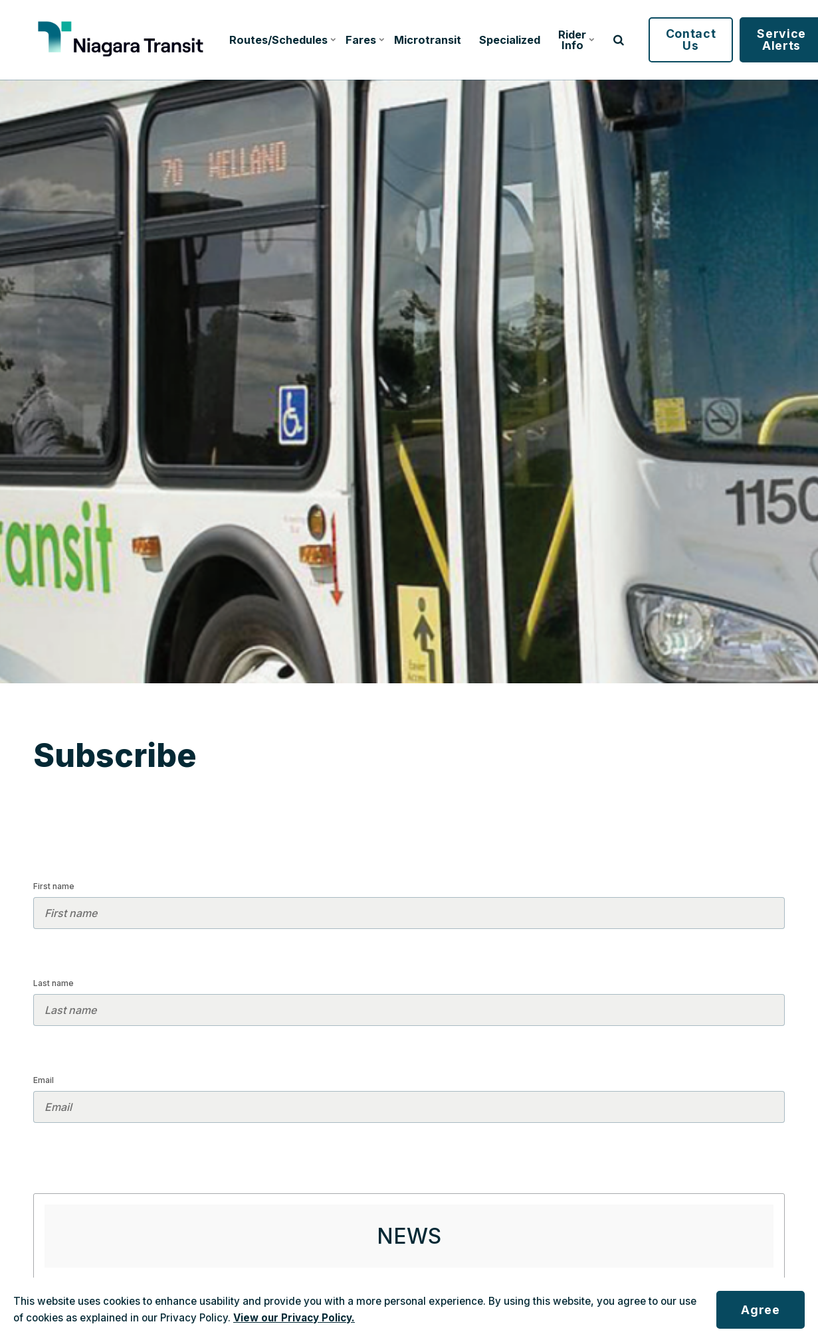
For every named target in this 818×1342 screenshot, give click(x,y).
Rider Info (575, 40)
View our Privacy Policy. (294, 1317)
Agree (760, 1310)
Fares (364, 39)
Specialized (509, 39)
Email (43, 1080)
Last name (53, 983)
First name (53, 886)
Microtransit (427, 39)
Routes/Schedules (280, 39)
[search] (618, 39)
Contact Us (691, 39)
